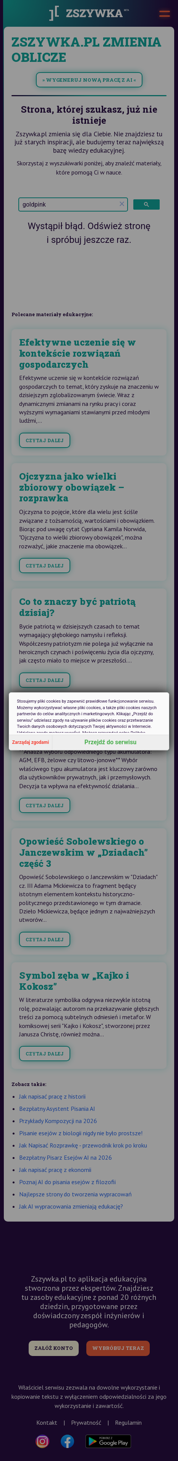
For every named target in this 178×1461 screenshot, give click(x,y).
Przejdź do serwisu (110, 742)
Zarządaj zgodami (30, 742)
